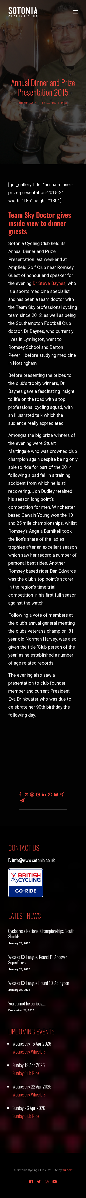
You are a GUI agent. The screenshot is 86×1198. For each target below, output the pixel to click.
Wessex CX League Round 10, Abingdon (38, 982)
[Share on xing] (62, 794)
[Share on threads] (32, 794)
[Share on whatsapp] (50, 794)
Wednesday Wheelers (29, 1051)
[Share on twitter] (26, 794)
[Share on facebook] (20, 794)
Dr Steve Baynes (49, 283)
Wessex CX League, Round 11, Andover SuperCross (37, 959)
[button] (75, 12)
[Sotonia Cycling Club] (23, 12)
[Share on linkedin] (44, 794)
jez (65, 102)
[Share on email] (22, 800)
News (53, 102)
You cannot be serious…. (27, 1003)
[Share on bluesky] (56, 794)
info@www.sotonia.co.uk (33, 860)
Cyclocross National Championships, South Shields (41, 933)
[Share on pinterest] (38, 794)
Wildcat (67, 1170)
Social (47, 102)
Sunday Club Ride (25, 1073)
